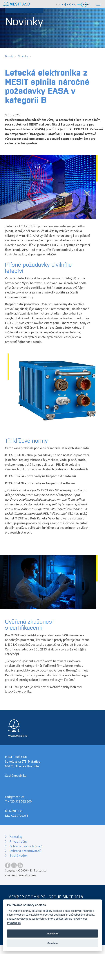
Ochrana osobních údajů (26, 846)
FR (69, 4)
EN (63, 4)
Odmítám (52, 943)
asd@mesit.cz (14, 797)
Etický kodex (18, 855)
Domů (9, 56)
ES (73, 4)
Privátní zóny (18, 841)
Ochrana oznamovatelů (25, 851)
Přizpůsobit (14, 922)
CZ (58, 4)
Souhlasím (52, 933)
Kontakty (16, 837)
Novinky (23, 56)
